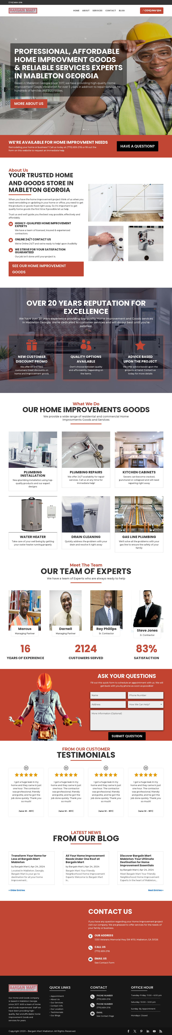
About (85, 10)
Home (76, 10)
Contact (110, 10)
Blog (122, 10)
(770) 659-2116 (15, 2)
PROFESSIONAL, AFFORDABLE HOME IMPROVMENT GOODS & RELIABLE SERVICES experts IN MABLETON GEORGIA (68, 63)
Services (97, 10)
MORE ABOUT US (28, 103)
